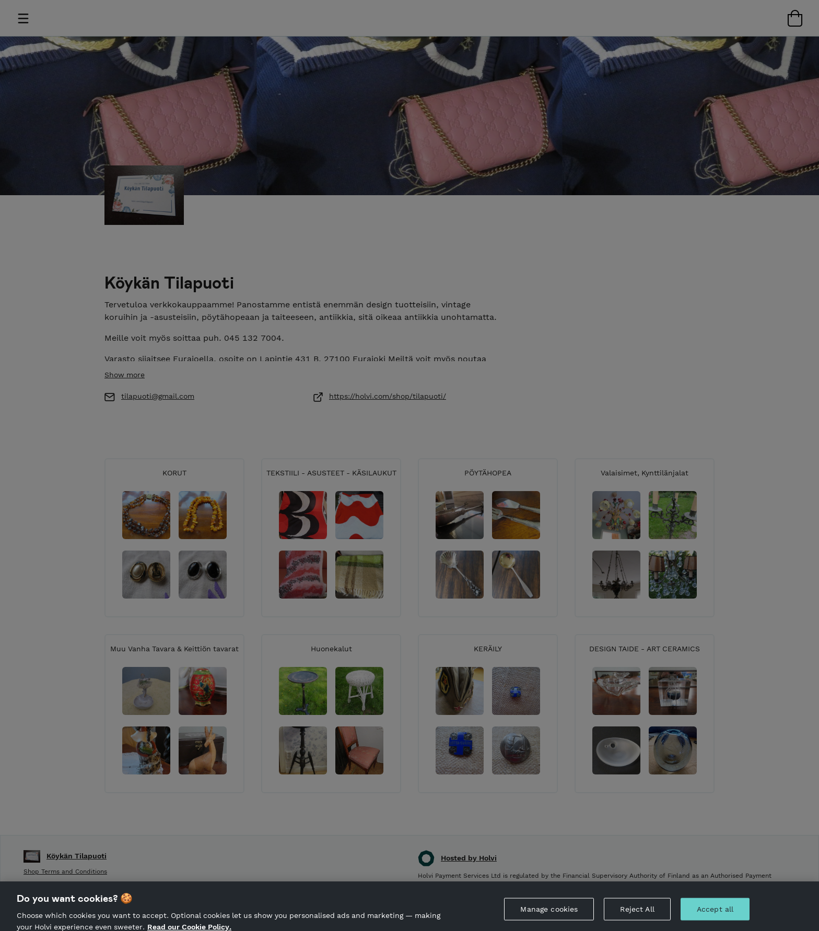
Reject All (637, 916)
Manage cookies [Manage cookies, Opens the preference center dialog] (549, 916)
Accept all (715, 916)
